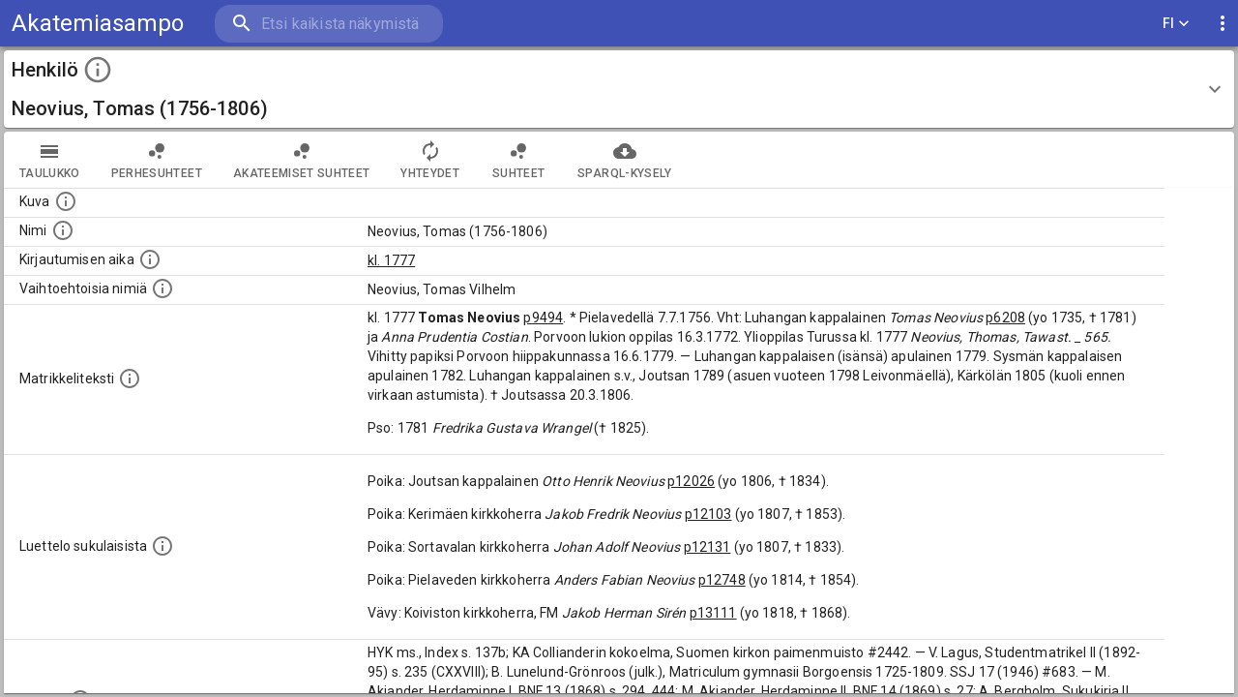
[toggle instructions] (97, 69)
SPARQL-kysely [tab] (624, 160)
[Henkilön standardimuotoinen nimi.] (62, 230)
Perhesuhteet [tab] (157, 160)
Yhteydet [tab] (430, 160)
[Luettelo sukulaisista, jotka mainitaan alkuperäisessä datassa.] (162, 545)
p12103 (708, 514)
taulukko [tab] (50, 160)
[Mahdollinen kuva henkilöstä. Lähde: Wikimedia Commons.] (65, 201)
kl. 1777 (391, 260)
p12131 (707, 547)
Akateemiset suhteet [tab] (302, 160)
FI (1176, 24)
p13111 (713, 613)
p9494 (543, 317)
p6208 (1005, 317)
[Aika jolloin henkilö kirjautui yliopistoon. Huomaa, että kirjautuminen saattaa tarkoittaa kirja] (149, 259)
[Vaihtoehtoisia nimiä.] (162, 288)
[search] (329, 24)
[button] (619, 89)
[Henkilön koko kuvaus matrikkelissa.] (129, 378)
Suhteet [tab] (518, 160)
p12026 (691, 481)
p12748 (722, 580)
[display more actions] (1222, 24)
